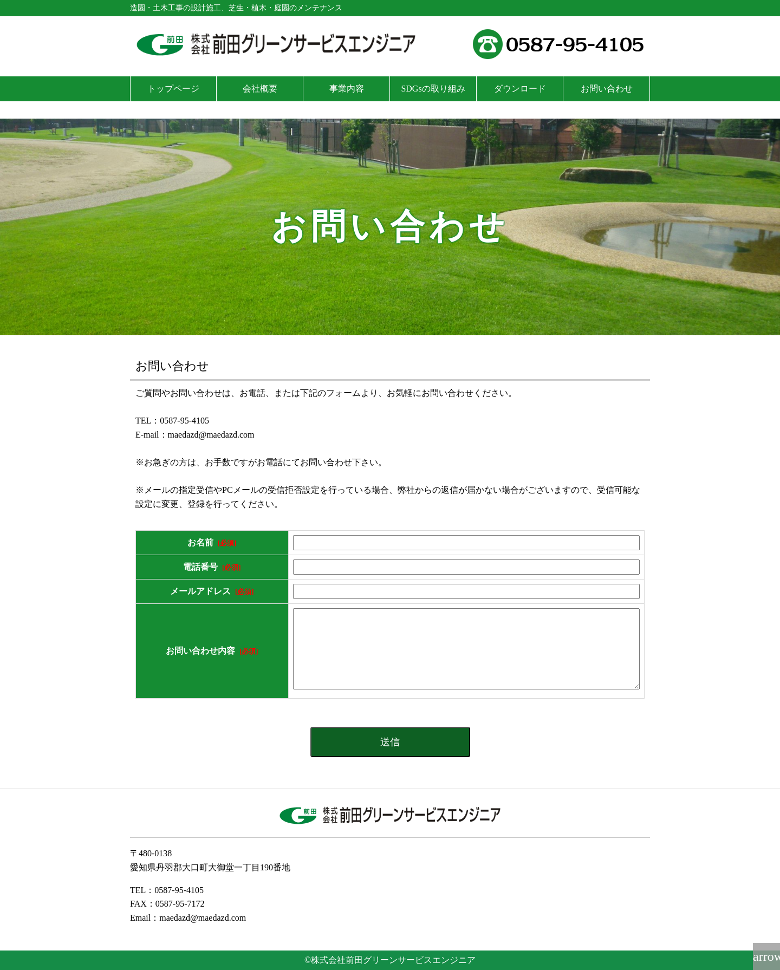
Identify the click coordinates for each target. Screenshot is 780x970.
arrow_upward (766, 956)
